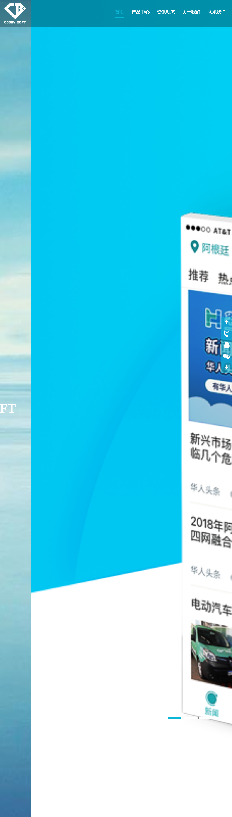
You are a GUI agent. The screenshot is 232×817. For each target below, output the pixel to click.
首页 (119, 12)
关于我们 (191, 12)
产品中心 (140, 12)
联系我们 (217, 12)
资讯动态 (166, 12)
